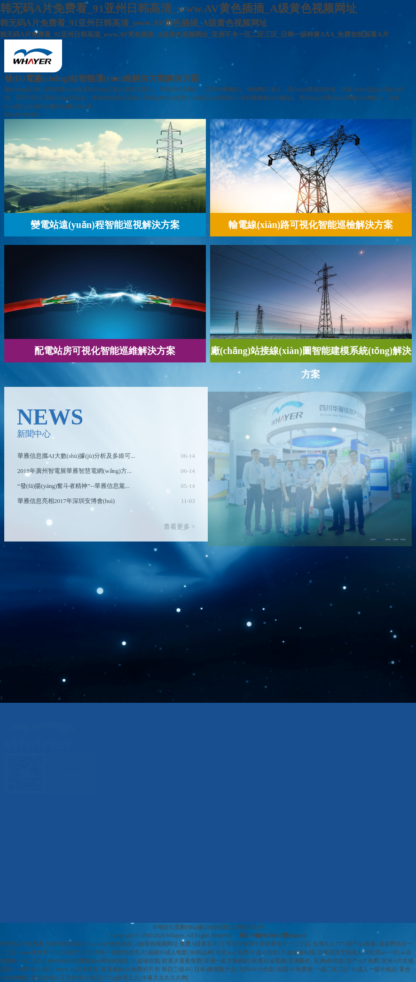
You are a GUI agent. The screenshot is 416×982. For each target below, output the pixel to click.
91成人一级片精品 (374, 969)
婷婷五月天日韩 (84, 952)
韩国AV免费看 (295, 969)
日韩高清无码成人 (339, 952)
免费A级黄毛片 (199, 944)
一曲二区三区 (332, 969)
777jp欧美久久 (121, 977)
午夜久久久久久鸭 (164, 977)
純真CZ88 (229, 927)
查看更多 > (179, 529)
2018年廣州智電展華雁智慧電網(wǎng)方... (74, 473)
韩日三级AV (177, 969)
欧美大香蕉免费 (182, 961)
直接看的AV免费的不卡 (130, 969)
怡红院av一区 (381, 952)
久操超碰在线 (298, 952)
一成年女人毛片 (33, 969)
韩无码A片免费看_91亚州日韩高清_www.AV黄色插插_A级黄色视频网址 (89, 944)
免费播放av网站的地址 (101, 961)
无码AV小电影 (257, 969)
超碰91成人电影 (168, 952)
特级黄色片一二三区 (284, 944)
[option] (106, 458)
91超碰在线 (146, 961)
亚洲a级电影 (329, 961)
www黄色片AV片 (40, 952)
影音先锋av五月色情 (56, 977)
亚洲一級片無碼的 (226, 961)
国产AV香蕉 (361, 944)
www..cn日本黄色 (77, 969)
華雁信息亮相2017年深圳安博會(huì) (66, 503)
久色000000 (56, 961)
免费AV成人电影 (257, 952)
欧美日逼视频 (269, 961)
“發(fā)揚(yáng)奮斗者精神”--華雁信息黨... (73, 488)
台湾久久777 (328, 944)
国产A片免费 (362, 961)
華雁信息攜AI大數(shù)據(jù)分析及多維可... (76, 458)
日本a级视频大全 (215, 969)
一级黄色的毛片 (126, 952)
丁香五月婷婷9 (238, 944)
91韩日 (93, 977)
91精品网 (201, 952)
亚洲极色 (299, 961)
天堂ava (225, 952)
